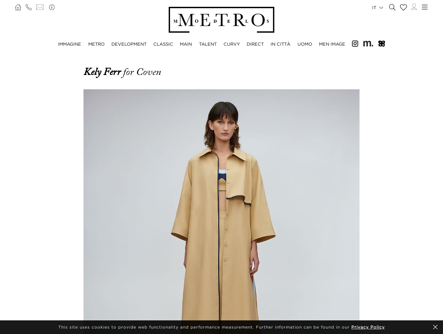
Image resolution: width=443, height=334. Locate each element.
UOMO (304, 44)
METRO (96, 44)
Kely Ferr (103, 72)
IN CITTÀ (280, 44)
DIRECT (255, 44)
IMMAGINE (69, 44)
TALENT (208, 44)
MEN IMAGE (332, 44)
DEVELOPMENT (129, 44)
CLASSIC (163, 44)
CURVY (232, 44)
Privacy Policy (368, 327)
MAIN (186, 44)
